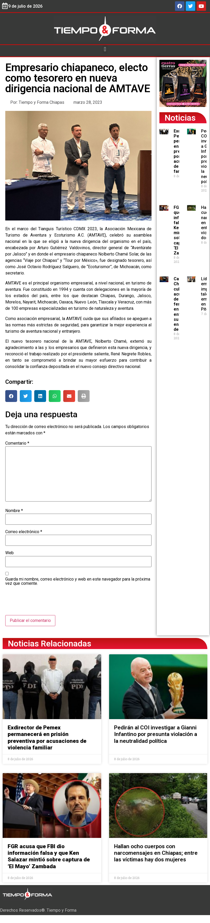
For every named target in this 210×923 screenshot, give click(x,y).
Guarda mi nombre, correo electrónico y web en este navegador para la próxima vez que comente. (77, 581)
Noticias (180, 118)
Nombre (14, 511)
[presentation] (45, 602)
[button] (105, 49)
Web (9, 553)
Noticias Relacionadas (49, 644)
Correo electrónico (23, 532)
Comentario (17, 443)
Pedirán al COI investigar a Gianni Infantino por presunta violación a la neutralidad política (155, 734)
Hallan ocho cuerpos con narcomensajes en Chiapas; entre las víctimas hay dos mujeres (156, 853)
